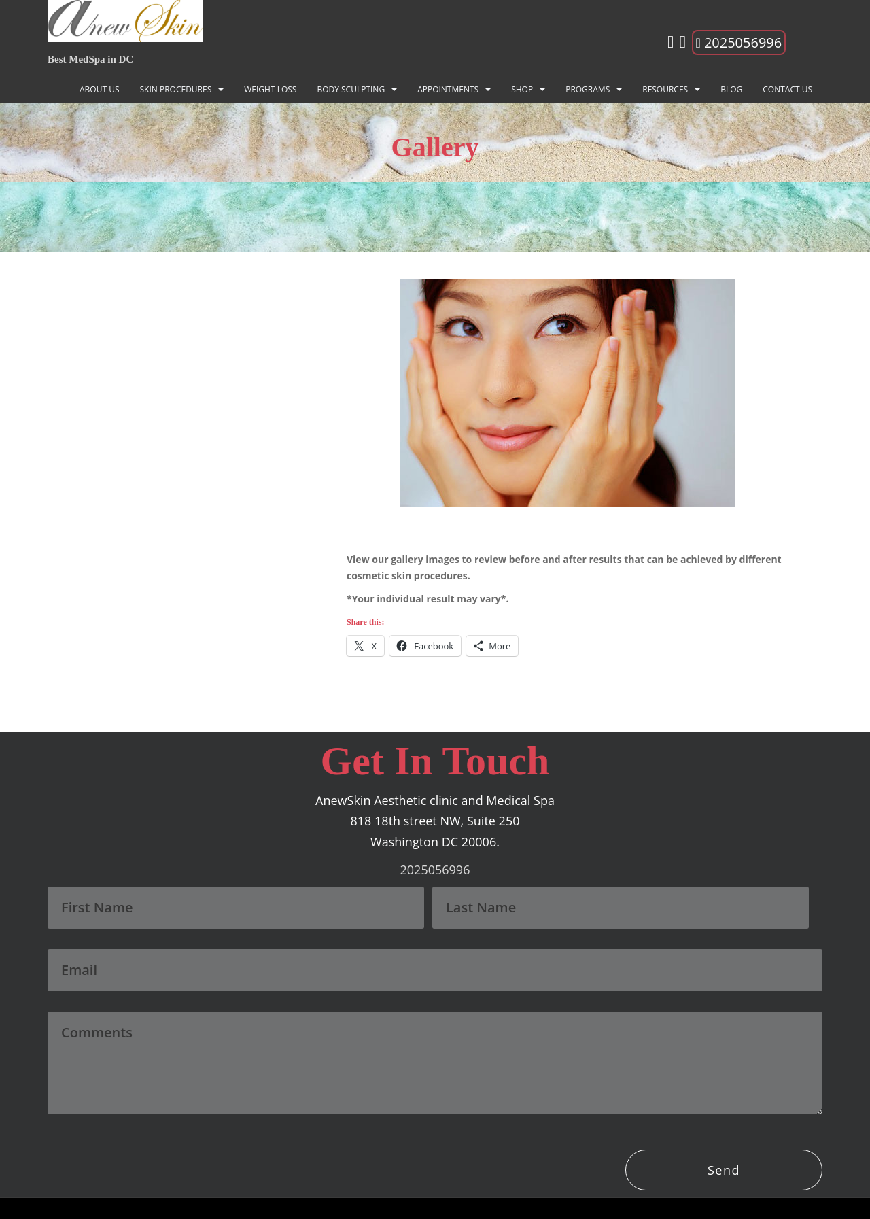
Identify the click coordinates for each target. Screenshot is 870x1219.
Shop (522, 89)
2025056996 (739, 42)
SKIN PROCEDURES (176, 89)
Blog (731, 89)
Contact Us (787, 89)
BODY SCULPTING (351, 89)
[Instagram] (670, 43)
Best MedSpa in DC (90, 59)
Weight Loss (270, 89)
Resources (665, 89)
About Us (99, 89)
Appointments (447, 89)
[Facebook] (683, 43)
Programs (588, 89)
